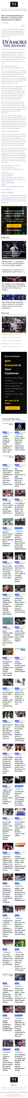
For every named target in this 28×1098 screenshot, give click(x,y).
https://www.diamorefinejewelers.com (12, 68)
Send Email (8, 175)
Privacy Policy (16, 1094)
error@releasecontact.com (9, 199)
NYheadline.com (10, 1096)
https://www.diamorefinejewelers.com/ (12, 186)
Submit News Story (14, 225)
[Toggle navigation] (14, 9)
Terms (9, 1094)
